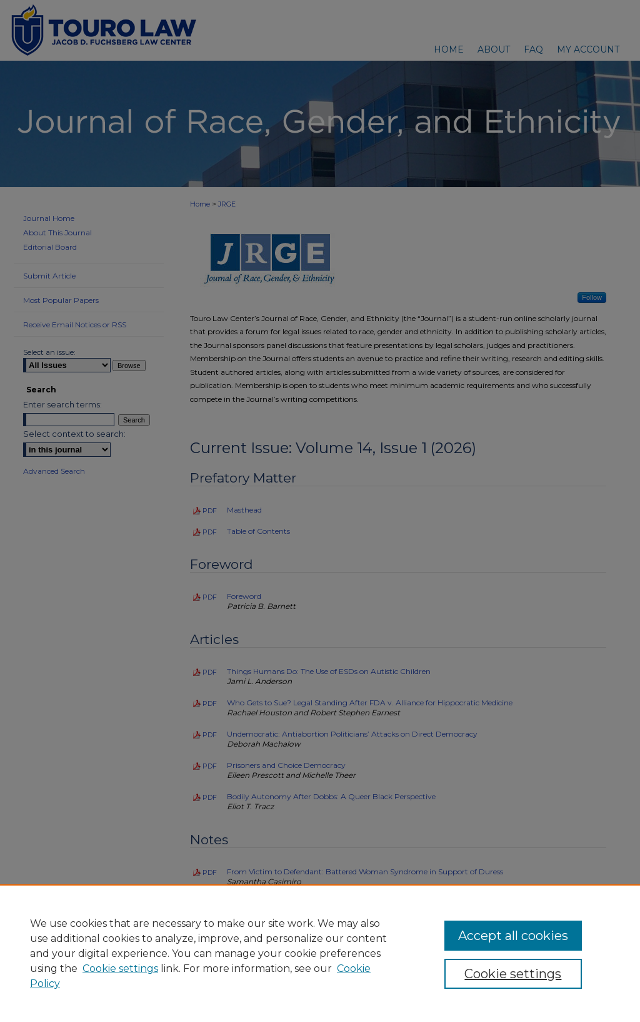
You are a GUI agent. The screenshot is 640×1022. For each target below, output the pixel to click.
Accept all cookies (513, 935)
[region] (320, 953)
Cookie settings (120, 968)
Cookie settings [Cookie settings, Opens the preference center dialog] (512, 973)
